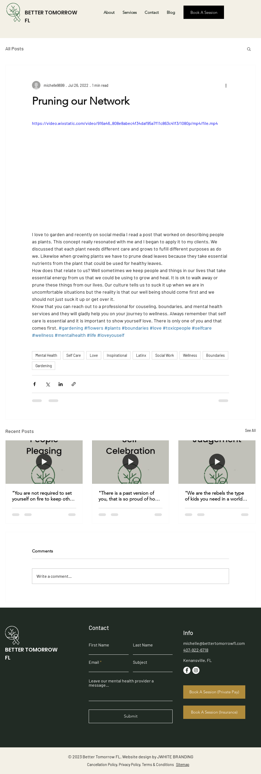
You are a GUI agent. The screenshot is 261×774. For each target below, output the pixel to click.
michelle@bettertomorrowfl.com (214, 643)
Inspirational (117, 355)
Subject (140, 662)
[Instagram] (195, 670)
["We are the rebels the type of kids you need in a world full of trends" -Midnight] (216, 462)
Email (94, 662)
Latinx (141, 355)
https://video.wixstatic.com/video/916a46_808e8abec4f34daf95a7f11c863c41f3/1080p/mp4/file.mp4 (125, 123)
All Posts (14, 48)
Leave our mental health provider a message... (121, 683)
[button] (248, 49)
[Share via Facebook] (34, 384)
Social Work (164, 355)
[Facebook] (186, 670)
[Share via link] (73, 384)
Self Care (73, 355)
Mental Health (46, 355)
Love (94, 355)
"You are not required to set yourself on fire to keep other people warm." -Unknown (43, 496)
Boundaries (215, 355)
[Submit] (131, 716)
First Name (99, 645)
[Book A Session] (203, 12)
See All (250, 430)
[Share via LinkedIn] (60, 384)
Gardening (43, 365)
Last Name (143, 645)
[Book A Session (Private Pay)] (214, 692)
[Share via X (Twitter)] (47, 384)
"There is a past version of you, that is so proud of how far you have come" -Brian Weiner (128, 496)
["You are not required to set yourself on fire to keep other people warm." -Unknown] (44, 462)
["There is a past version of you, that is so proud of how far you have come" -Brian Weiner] (130, 462)
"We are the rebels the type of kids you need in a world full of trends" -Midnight (214, 496)
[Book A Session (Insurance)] (214, 712)
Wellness (190, 355)
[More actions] (226, 85)
